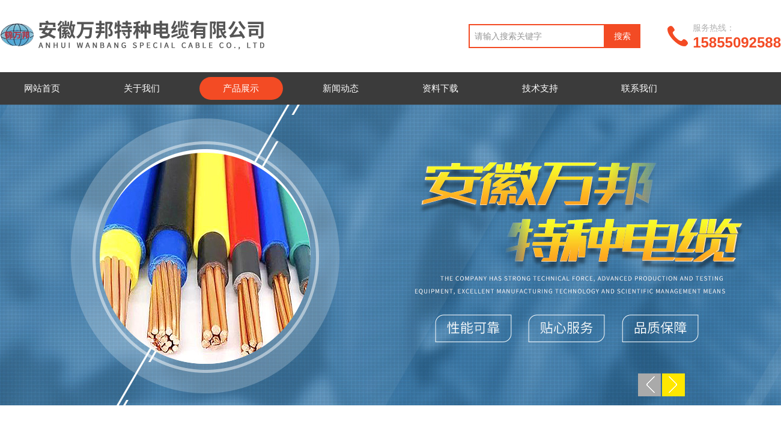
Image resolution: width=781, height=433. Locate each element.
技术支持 (540, 88)
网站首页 (42, 88)
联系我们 (639, 88)
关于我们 (142, 88)
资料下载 (440, 88)
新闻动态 (341, 88)
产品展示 (241, 88)
